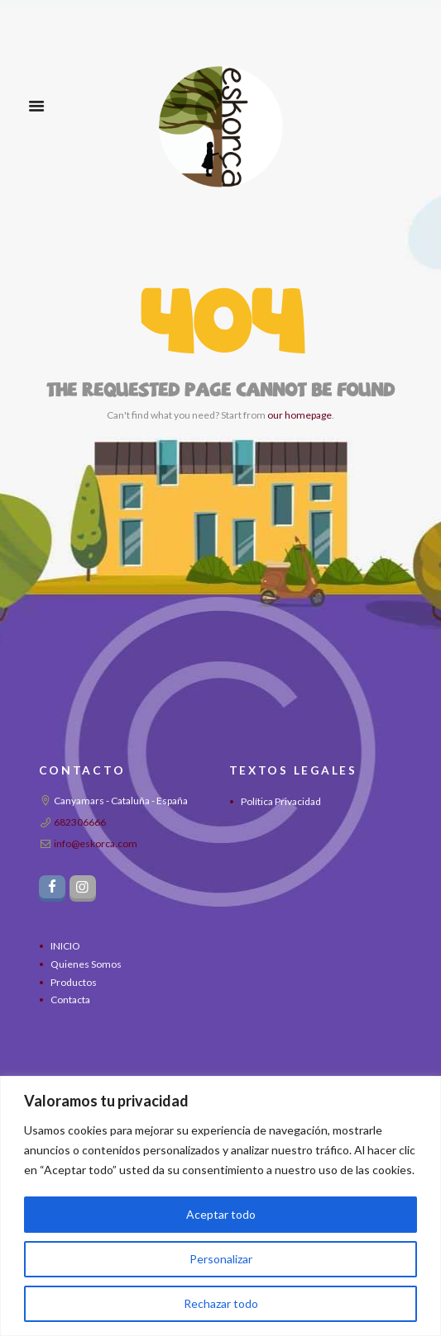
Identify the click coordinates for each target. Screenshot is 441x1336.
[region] (220, 1206)
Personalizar (220, 1259)
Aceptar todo (221, 1214)
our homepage (299, 415)
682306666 (80, 822)
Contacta (70, 999)
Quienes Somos (86, 964)
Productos (73, 982)
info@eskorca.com (95, 843)
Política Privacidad (281, 801)
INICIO (65, 946)
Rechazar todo (221, 1303)
